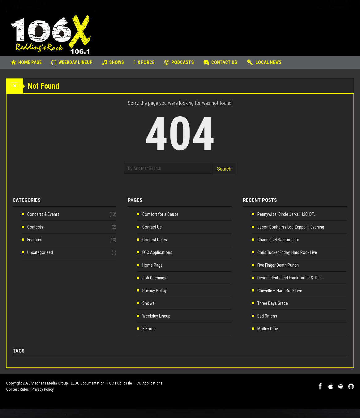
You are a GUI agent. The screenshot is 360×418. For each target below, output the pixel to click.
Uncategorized (40, 252)
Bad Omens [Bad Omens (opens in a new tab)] (267, 316)
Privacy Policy (154, 290)
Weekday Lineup (71, 62)
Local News (264, 62)
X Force (144, 62)
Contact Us (220, 62)
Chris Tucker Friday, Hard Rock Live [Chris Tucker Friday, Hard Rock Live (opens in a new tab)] (287, 252)
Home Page (26, 62)
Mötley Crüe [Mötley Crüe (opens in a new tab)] (267, 328)
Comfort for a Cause (160, 214)
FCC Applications (157, 252)
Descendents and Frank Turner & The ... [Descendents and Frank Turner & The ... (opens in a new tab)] (290, 277)
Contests (35, 227)
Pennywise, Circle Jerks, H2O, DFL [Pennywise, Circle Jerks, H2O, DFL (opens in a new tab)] (286, 214)
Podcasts (179, 62)
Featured (34, 239)
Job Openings (154, 277)
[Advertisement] (241, 29)
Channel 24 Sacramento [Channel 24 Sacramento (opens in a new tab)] (278, 239)
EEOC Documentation (88, 383)
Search (224, 169)
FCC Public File (119, 383)
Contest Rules (154, 239)
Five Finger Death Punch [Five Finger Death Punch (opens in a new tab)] (278, 265)
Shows (113, 62)
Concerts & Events (43, 214)
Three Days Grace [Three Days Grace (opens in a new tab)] (272, 303)
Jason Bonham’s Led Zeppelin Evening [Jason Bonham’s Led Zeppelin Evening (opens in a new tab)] (290, 227)
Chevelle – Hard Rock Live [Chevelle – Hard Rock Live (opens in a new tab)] (279, 290)
